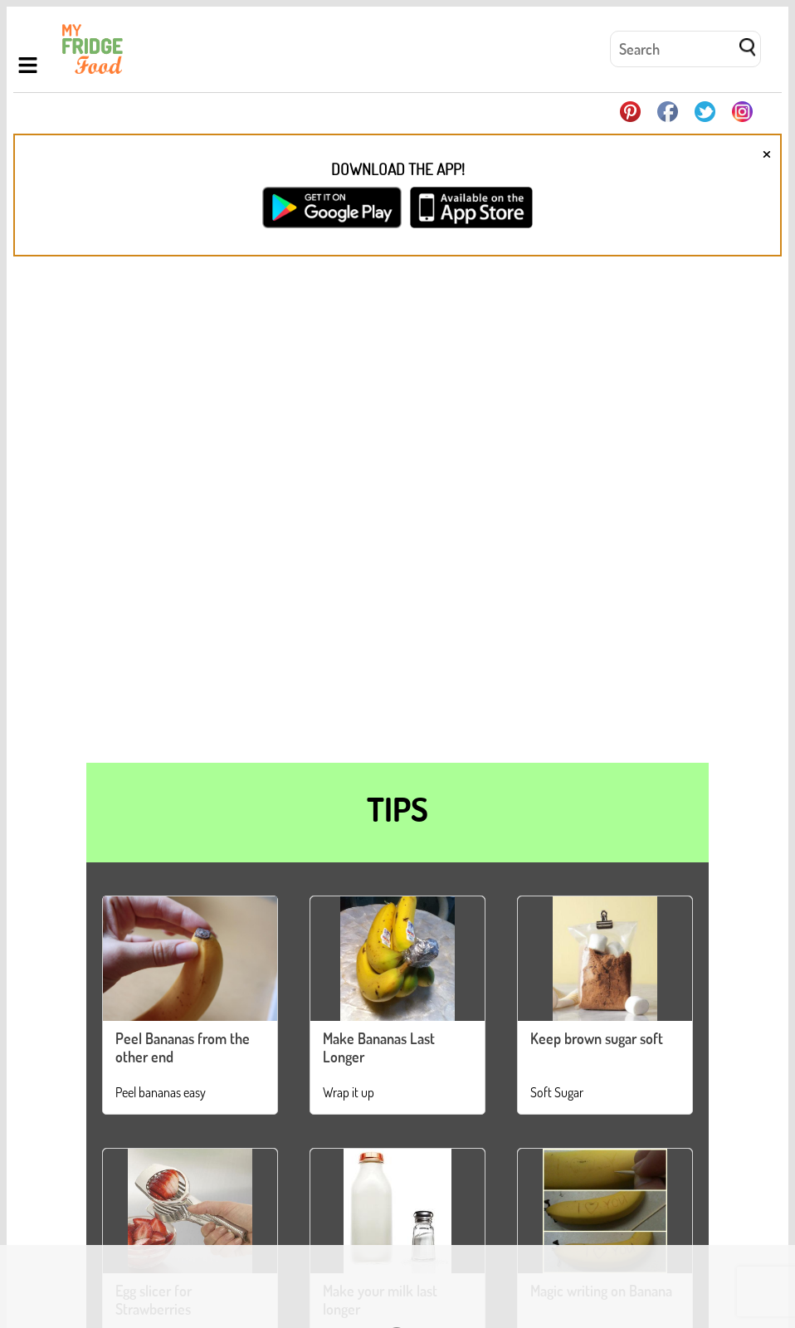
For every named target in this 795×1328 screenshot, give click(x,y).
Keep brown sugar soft (596, 541)
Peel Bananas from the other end (182, 550)
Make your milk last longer (380, 802)
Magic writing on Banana (601, 793)
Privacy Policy (694, 1273)
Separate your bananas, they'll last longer (236, 1071)
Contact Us (623, 1273)
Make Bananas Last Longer (379, 550)
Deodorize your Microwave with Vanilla (545, 1071)
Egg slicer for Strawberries (153, 802)
